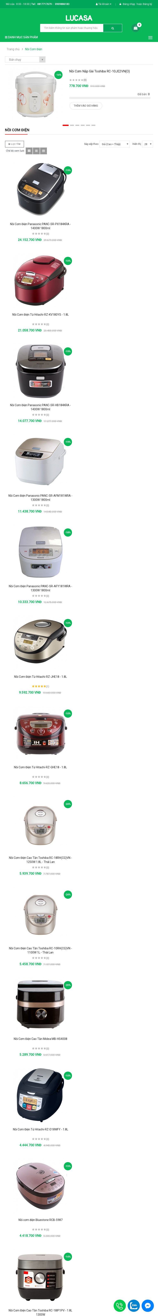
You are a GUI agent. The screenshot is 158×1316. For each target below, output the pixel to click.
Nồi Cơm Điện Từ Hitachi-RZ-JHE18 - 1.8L (117, 405)
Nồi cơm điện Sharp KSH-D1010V (40, 857)
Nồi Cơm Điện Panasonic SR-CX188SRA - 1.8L (40, 1310)
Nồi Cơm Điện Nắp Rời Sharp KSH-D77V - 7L (40, 948)
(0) (85, 80)
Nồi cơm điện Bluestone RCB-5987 (118, 676)
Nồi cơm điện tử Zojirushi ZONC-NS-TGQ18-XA (40, 1129)
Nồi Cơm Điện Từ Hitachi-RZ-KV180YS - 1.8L (117, 224)
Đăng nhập (129, 4)
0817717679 (44, 4)
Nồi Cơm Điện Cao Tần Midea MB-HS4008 (117, 586)
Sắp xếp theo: (91, 144)
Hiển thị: (137, 144)
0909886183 (62, 4)
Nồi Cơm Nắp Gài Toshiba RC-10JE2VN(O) (99, 71)
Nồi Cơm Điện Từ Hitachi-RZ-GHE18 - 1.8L (40, 495)
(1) (124, 415)
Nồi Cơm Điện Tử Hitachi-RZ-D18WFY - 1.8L (40, 676)
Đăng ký (147, 4)
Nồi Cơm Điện (33, 49)
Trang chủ (13, 49)
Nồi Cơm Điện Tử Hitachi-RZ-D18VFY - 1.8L (117, 1038)
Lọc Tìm (14, 144)
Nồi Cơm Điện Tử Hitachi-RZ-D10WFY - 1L (117, 767)
